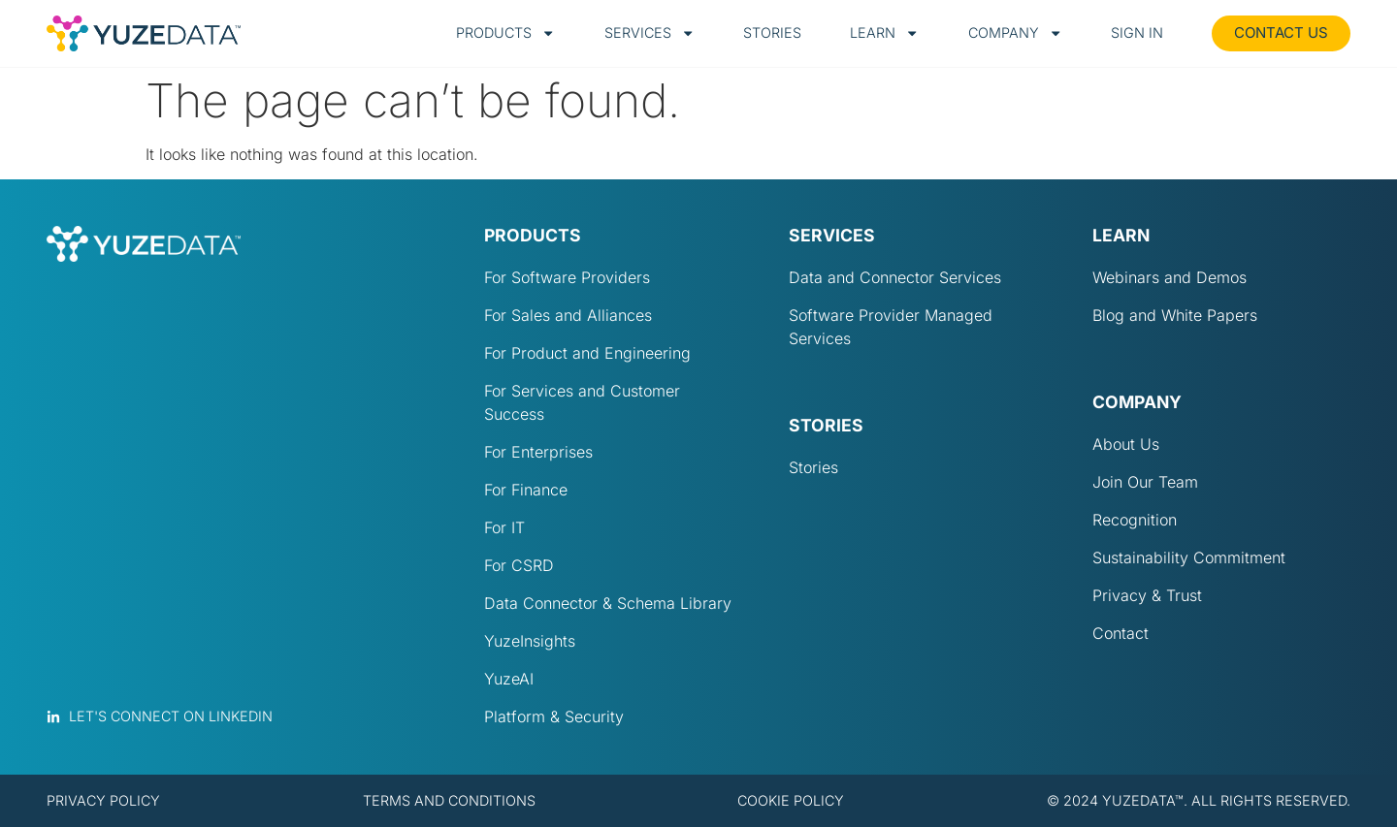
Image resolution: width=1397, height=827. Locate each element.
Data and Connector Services (895, 277)
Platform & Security (554, 716)
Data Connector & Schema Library (607, 603)
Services (649, 33)
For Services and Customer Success (582, 402)
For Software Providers (567, 277)
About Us (1125, 444)
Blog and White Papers (1174, 315)
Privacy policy (103, 800)
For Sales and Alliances (568, 315)
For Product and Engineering (587, 353)
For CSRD (519, 565)
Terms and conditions (449, 800)
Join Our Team (1145, 482)
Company (1015, 33)
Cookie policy (790, 800)
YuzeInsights (529, 641)
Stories (772, 32)
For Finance (526, 489)
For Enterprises (538, 451)
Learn (884, 33)
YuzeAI (509, 678)
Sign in (1137, 32)
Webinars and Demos (1169, 277)
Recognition (1134, 519)
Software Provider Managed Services (890, 326)
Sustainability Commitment (1188, 557)
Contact (1120, 633)
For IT (504, 527)
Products (505, 33)
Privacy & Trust (1147, 595)
